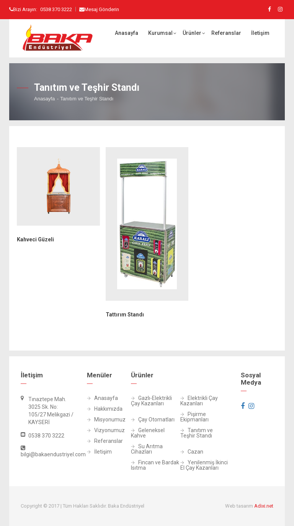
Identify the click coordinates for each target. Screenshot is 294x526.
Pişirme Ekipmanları (194, 417)
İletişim (260, 33)
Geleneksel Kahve (148, 433)
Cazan (191, 452)
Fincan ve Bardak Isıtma (155, 465)
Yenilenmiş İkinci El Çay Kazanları (204, 465)
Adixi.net (263, 506)
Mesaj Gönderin (101, 9)
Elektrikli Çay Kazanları (199, 400)
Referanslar (226, 33)
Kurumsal (160, 33)
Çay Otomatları (153, 420)
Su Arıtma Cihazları (147, 449)
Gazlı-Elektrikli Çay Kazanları (151, 400)
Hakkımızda (95, 409)
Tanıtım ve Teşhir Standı (196, 433)
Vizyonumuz (95, 430)
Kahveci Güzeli (35, 239)
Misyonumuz (95, 420)
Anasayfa (126, 33)
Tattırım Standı (125, 314)
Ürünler (192, 33)
